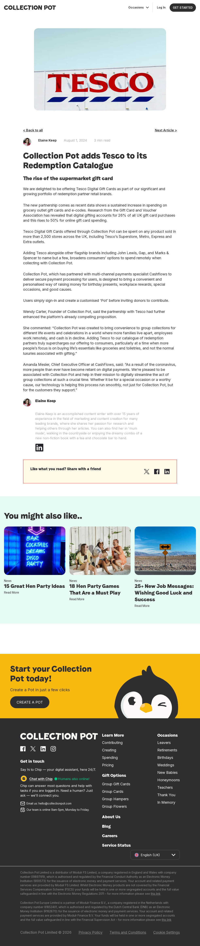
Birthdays (165, 757)
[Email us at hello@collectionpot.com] (59, 803)
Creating (109, 750)
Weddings (165, 765)
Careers (109, 835)
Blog (106, 826)
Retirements (167, 750)
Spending (110, 757)
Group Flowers (114, 806)
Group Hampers (115, 799)
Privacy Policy (90, 932)
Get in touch (32, 761)
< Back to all (33, 130)
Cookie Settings (166, 932)
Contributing (112, 742)
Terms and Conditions (128, 932)
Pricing (108, 765)
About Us (111, 816)
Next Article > (166, 130)
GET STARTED (183, 7)
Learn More (113, 735)
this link (156, 893)
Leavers (164, 742)
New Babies (167, 772)
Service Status (116, 845)
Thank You (166, 795)
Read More (11, 592)
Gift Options (114, 775)
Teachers (165, 787)
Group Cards (112, 791)
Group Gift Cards (116, 784)
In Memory (166, 802)
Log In (161, 7)
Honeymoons (168, 780)
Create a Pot (30, 702)
